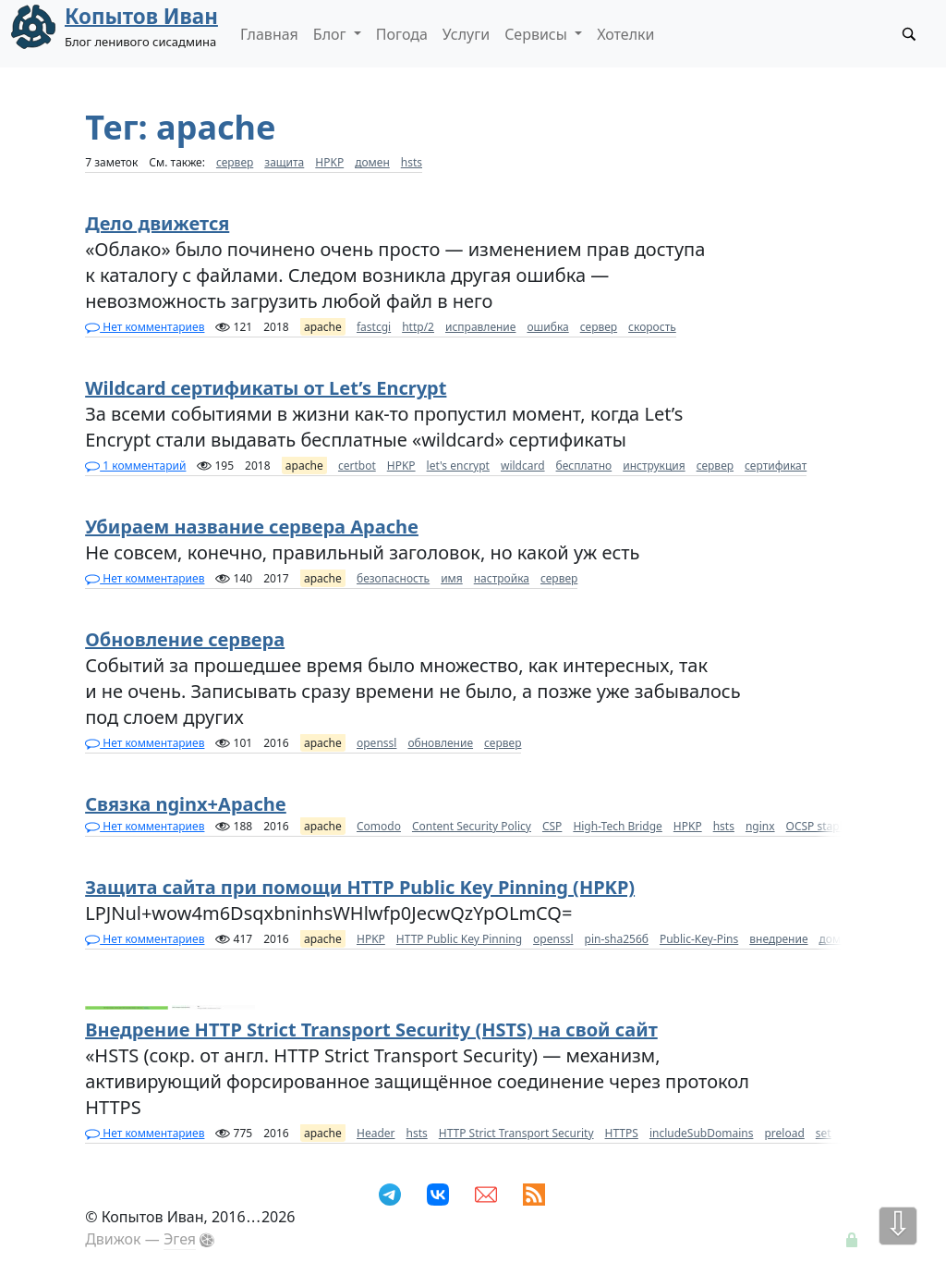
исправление (480, 327)
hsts (411, 162)
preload (784, 1133)
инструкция (654, 465)
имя (452, 578)
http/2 (418, 327)
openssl (376, 743)
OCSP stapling (822, 826)
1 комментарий (135, 465)
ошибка (547, 327)
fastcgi (374, 327)
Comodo (379, 826)
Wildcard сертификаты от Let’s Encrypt (265, 387)
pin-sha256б (617, 939)
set (823, 1133)
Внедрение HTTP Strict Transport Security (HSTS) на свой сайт (371, 1029)
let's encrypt (458, 465)
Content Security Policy (471, 826)
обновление (440, 743)
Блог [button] (331, 34)
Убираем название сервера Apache (251, 526)
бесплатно (584, 465)
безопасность (393, 578)
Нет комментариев (144, 327)
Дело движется (157, 223)
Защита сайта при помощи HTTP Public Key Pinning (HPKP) (360, 887)
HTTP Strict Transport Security (516, 1133)
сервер (234, 162)
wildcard (523, 465)
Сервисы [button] (537, 34)
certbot (357, 465)
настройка (501, 578)
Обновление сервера (185, 639)
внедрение (778, 939)
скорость (652, 327)
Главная (269, 34)
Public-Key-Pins (699, 939)
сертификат (776, 465)
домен (372, 162)
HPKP (329, 162)
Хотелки (625, 34)
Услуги (466, 34)
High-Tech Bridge (617, 826)
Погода (402, 34)
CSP (552, 826)
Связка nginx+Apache (185, 803)
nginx (760, 826)
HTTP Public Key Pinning (459, 939)
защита (284, 162)
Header (376, 1133)
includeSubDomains (701, 1133)
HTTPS (621, 1133)
